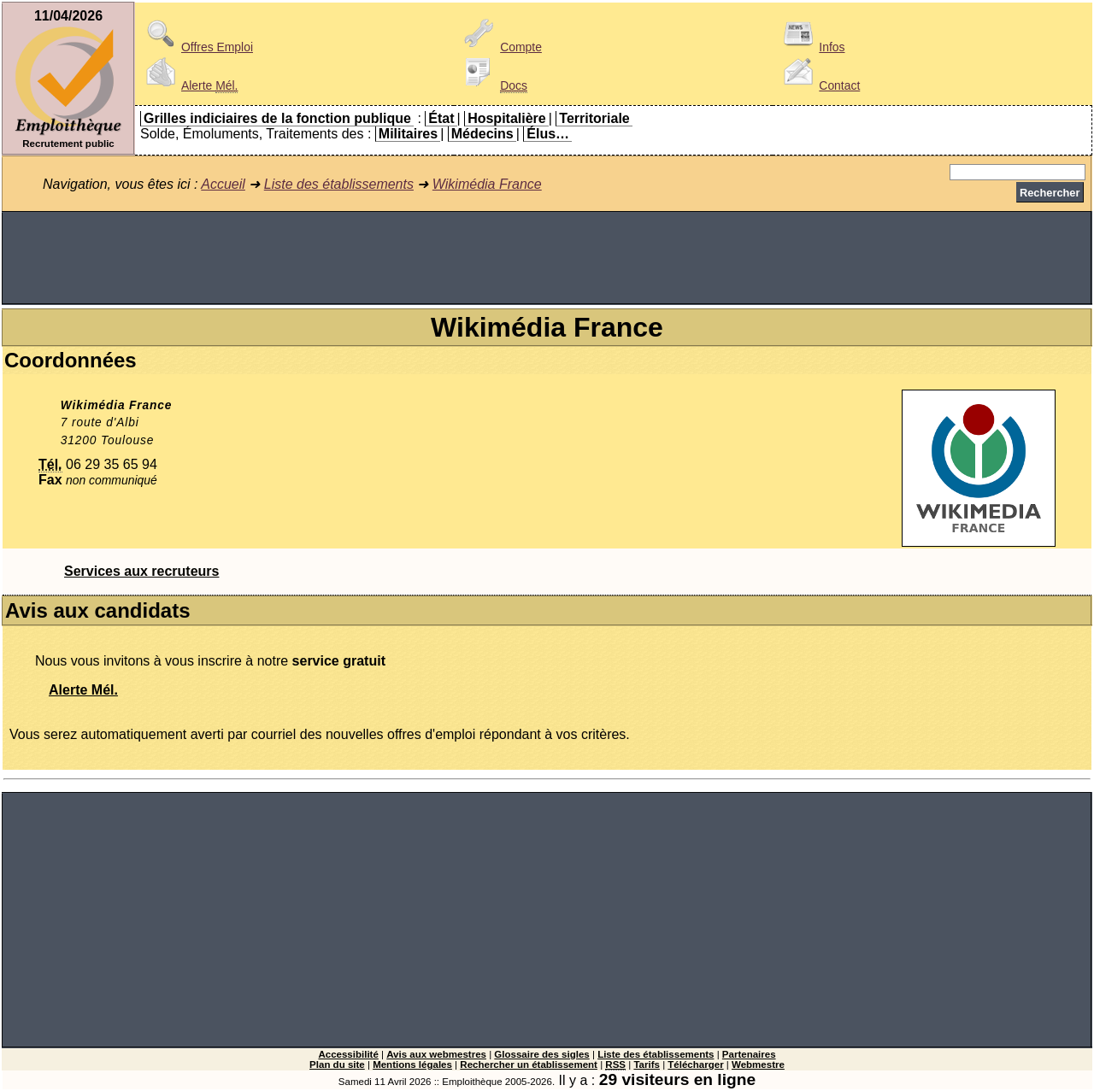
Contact (819, 85)
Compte (500, 47)
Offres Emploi (196, 47)
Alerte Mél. (83, 690)
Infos (811, 47)
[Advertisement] (547, 258)
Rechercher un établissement (528, 1064)
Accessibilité (348, 1054)
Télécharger (695, 1064)
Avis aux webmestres (436, 1054)
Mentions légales (412, 1064)
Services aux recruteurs (141, 571)
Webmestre (758, 1064)
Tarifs (646, 1064)
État (441, 118)
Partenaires (749, 1054)
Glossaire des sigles (541, 1054)
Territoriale (594, 118)
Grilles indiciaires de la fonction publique (277, 118)
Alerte (189, 85)
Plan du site (337, 1064)
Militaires (408, 133)
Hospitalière (507, 118)
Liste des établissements (339, 184)
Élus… (547, 133)
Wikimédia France (487, 184)
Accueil (223, 184)
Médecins (482, 133)
